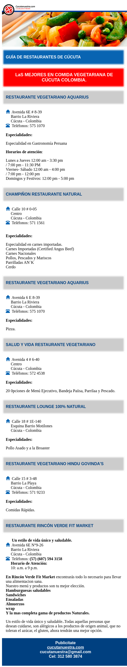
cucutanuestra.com (65, 647)
